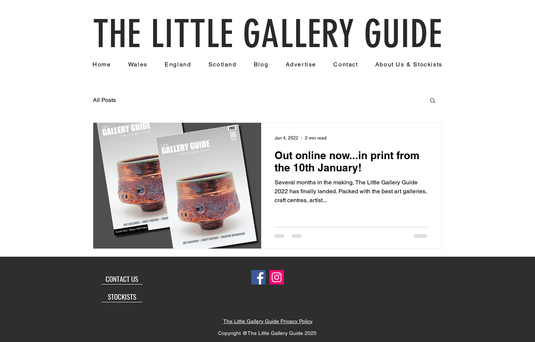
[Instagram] (276, 277)
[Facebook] (258, 277)
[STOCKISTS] (121, 296)
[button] (432, 101)
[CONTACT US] (121, 279)
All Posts (104, 99)
